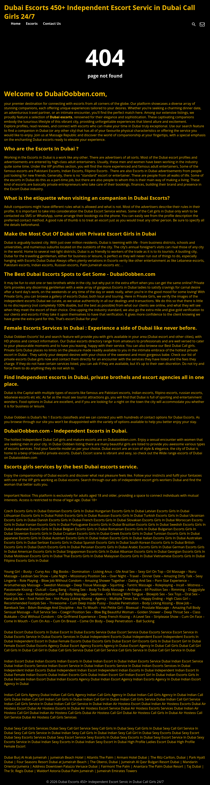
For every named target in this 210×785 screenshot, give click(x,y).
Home (16, 23)
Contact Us (52, 23)
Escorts (32, 23)
